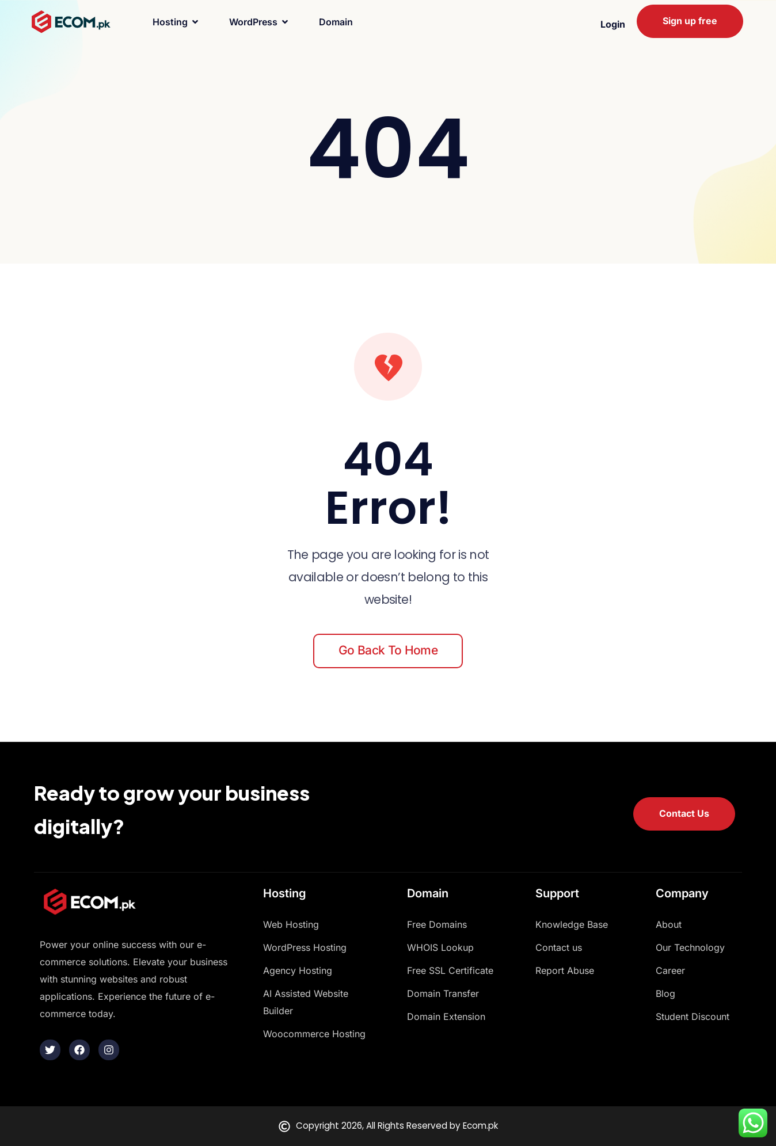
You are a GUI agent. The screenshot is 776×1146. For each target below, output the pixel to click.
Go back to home (388, 650)
